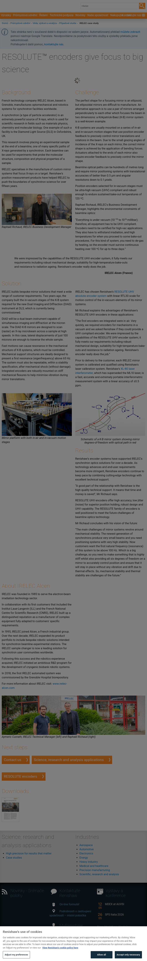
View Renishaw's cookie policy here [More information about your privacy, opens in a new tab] (60, 953)
